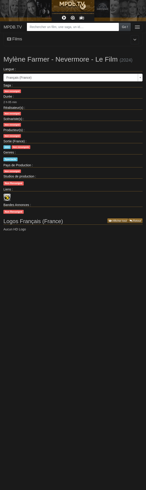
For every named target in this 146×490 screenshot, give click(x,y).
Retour (135, 220)
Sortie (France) (14, 141)
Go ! (125, 27)
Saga (7, 85)
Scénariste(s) (12, 119)
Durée (7, 96)
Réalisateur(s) (13, 107)
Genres (8, 152)
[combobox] (73, 27)
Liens (7, 189)
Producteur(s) (13, 130)
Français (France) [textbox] (18, 77)
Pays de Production (17, 165)
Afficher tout (118, 220)
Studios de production (18, 176)
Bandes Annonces (16, 205)
